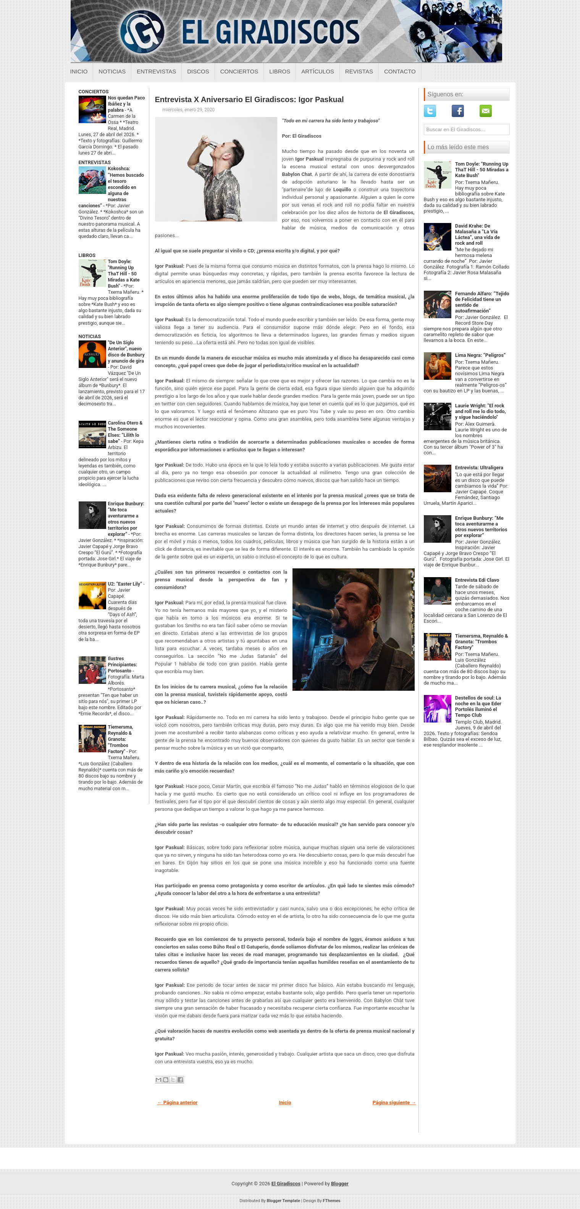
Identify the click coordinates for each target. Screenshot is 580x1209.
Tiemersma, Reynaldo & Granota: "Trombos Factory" (120, 739)
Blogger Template (283, 1200)
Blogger (340, 1183)
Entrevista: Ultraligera (479, 467)
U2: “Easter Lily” (126, 584)
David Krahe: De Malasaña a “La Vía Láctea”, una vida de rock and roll (477, 234)
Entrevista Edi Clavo (477, 580)
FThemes (331, 1200)
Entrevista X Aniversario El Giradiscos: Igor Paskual (249, 99)
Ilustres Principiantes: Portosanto (122, 665)
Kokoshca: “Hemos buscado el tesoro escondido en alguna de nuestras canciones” (111, 187)
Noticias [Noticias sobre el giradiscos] (112, 71)
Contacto (400, 71)
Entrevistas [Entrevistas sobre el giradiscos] (156, 71)
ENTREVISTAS (95, 162)
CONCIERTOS (94, 91)
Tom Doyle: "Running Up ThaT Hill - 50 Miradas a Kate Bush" (124, 274)
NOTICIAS (90, 336)
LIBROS (87, 255)
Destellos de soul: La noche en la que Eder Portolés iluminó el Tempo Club (478, 706)
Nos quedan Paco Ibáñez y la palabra (126, 104)
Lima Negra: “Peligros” (480, 355)
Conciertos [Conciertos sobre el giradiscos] (239, 71)
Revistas (359, 71)
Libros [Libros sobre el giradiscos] (279, 71)
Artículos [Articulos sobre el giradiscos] (317, 71)
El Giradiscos (286, 1183)
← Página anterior (177, 1102)
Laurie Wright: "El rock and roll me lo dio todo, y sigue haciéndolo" (480, 411)
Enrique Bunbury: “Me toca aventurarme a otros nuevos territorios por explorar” (481, 526)
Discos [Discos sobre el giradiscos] (198, 71)
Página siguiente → (394, 1102)
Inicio (79, 71)
